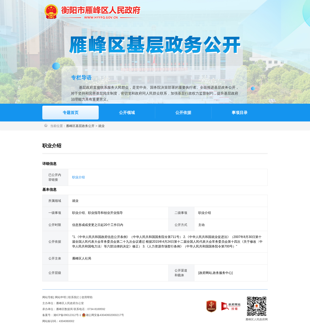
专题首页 (70, 112)
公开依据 (183, 112)
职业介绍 (78, 177)
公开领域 (127, 112)
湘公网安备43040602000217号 (103, 315)
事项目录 (240, 112)
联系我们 (73, 297)
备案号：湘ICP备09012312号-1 (61, 315)
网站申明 (60, 297)
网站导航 (47, 297)
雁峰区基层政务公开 (80, 126)
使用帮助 (87, 297)
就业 (101, 126)
